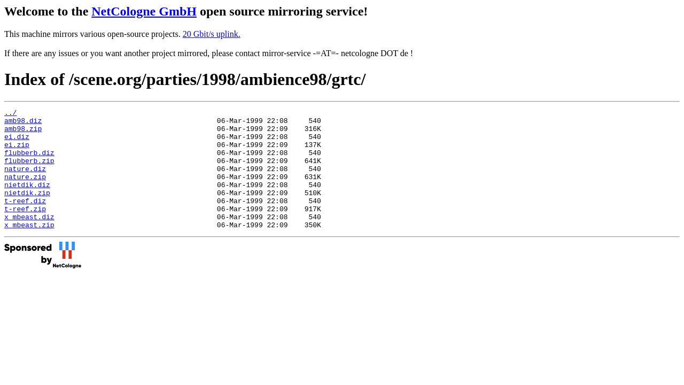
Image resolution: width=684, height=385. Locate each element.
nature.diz (25, 181)
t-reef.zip (25, 229)
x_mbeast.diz (29, 239)
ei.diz (16, 143)
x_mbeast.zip (29, 248)
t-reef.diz (25, 220)
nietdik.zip (27, 210)
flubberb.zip (29, 171)
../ (10, 114)
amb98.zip (23, 133)
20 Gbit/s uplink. (211, 33)
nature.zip (25, 191)
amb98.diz (23, 123)
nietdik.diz (27, 200)
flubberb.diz (29, 162)
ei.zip (16, 152)
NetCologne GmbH (144, 11)
